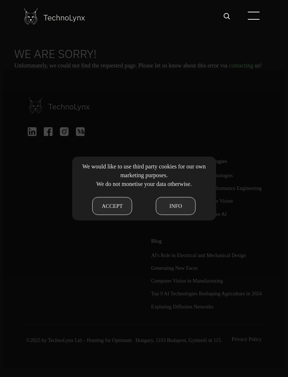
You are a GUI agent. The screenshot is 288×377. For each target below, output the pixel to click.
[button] (253, 16)
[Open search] (227, 16)
